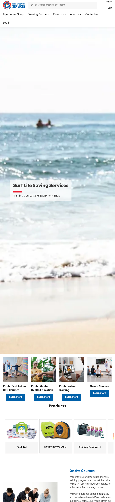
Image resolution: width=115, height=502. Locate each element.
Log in (6, 23)
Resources (59, 14)
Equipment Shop (13, 14)
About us (75, 14)
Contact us (91, 14)
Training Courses (38, 14)
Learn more (15, 397)
